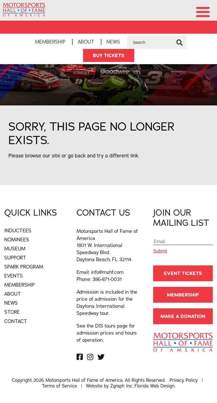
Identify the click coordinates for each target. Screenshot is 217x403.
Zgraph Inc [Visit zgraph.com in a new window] (121, 386)
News (113, 42)
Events (13, 276)
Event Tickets (183, 273)
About (86, 42)
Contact (15, 321)
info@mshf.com (107, 272)
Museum (14, 249)
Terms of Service (59, 386)
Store (12, 312)
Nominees (16, 239)
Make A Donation (182, 316)
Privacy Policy (184, 380)
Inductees (17, 230)
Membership (50, 42)
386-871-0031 (107, 279)
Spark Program (23, 267)
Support (15, 258)
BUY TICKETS (108, 55)
